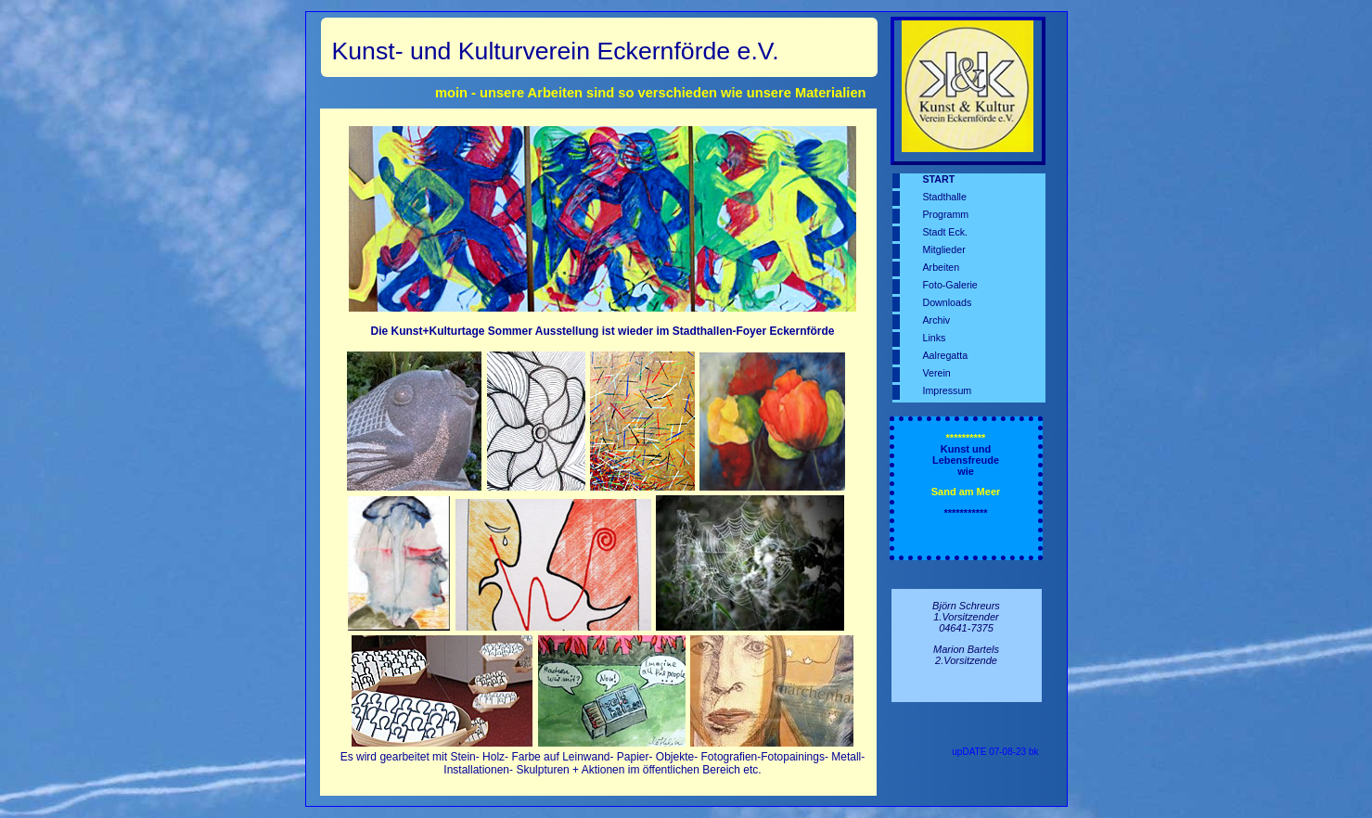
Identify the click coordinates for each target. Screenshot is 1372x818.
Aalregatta (945, 355)
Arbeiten (941, 267)
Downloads (947, 302)
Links (934, 337)
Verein (937, 372)
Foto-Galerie (950, 284)
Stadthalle (945, 196)
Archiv (937, 320)
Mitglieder (944, 249)
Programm (946, 214)
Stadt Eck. (945, 231)
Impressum (947, 390)
